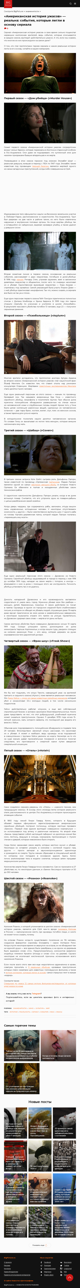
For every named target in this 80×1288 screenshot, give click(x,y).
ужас (52, 1012)
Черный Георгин (40, 166)
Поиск (68, 4)
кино (31, 1008)
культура (40, 1008)
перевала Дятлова (67, 929)
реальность (24, 1012)
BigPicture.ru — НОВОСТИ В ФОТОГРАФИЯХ (21, 1265)
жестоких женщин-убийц (43, 485)
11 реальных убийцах (39, 967)
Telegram (36, 994)
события (44, 1012)
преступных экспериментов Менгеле (57, 386)
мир (48, 1008)
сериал (35, 1012)
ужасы (59, 1012)
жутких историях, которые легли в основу (26, 973)
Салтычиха (54, 482)
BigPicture (18, 11)
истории (14, 1012)
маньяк (20, 279)
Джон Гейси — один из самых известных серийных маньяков (37, 698)
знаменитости (32, 11)
